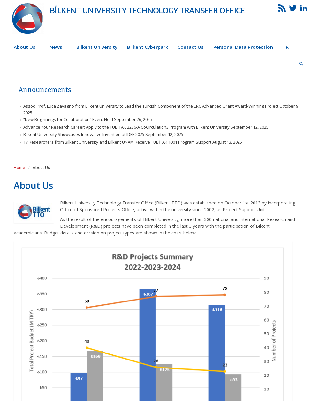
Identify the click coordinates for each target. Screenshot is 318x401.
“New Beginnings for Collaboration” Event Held (68, 119)
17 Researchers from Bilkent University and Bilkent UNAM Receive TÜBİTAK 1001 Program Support (117, 142)
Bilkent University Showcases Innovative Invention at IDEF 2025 (83, 134)
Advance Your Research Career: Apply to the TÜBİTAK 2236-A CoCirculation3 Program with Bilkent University (126, 127)
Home (19, 167)
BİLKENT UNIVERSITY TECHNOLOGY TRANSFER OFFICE (147, 10)
